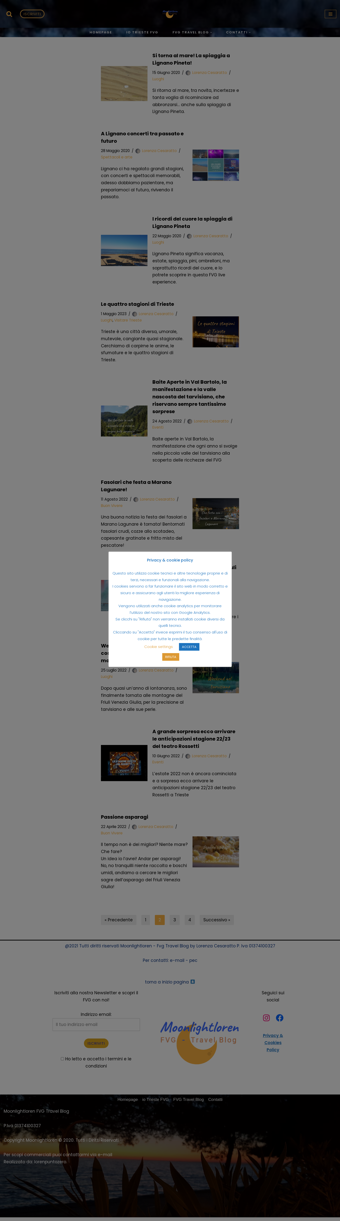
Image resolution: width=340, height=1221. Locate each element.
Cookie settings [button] (158, 649)
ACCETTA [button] (189, 650)
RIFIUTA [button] (170, 660)
